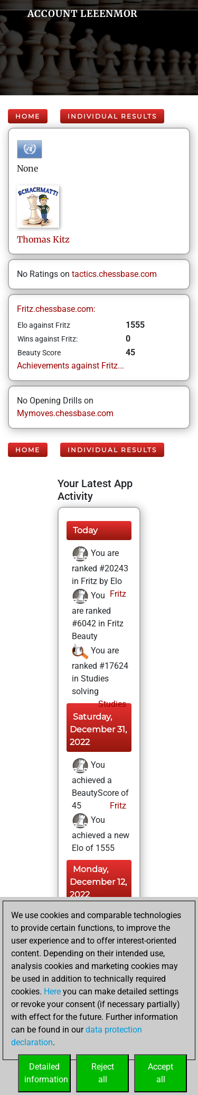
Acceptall (160, 1073)
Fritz (117, 594)
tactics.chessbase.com (114, 274)
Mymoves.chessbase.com (65, 413)
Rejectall (102, 1073)
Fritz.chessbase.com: (56, 309)
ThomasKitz (43, 239)
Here (52, 991)
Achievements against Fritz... (70, 366)
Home (27, 116)
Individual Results (112, 116)
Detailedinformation (46, 1073)
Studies (111, 704)
